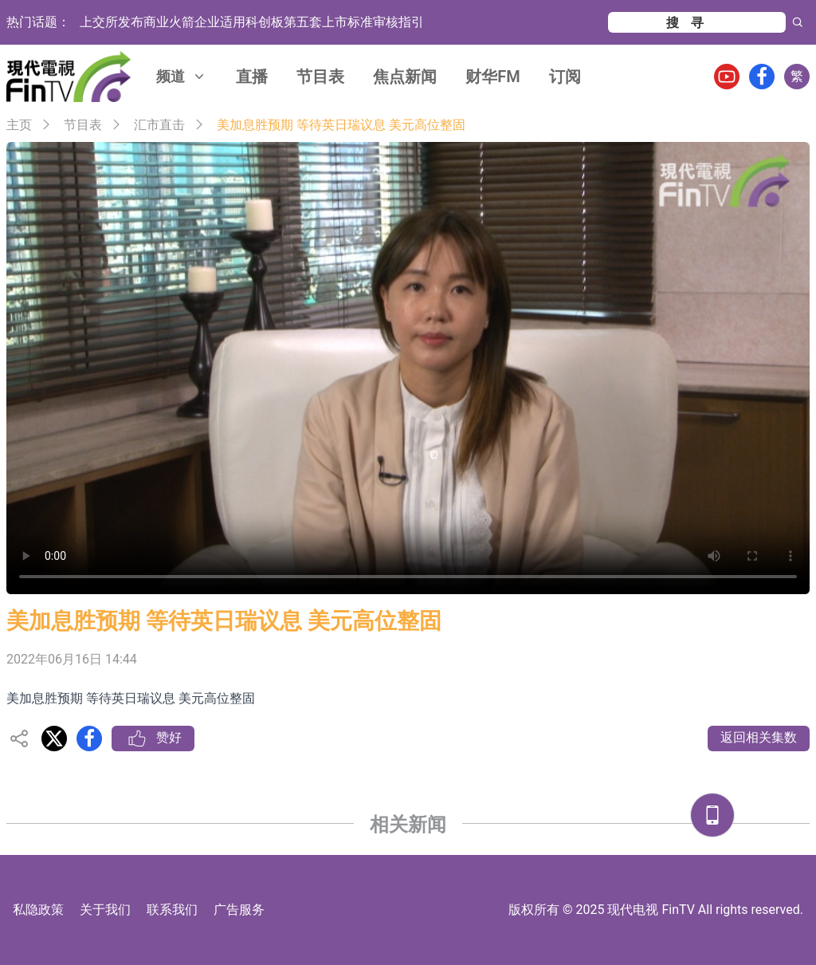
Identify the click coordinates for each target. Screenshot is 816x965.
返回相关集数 (758, 737)
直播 (252, 76)
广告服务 (239, 909)
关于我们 (105, 909)
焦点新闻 (405, 76)
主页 (19, 124)
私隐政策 (38, 909)
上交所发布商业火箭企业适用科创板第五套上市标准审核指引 (252, 22)
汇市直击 (159, 124)
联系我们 (172, 909)
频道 (181, 76)
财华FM (492, 76)
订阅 (565, 76)
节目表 (320, 76)
